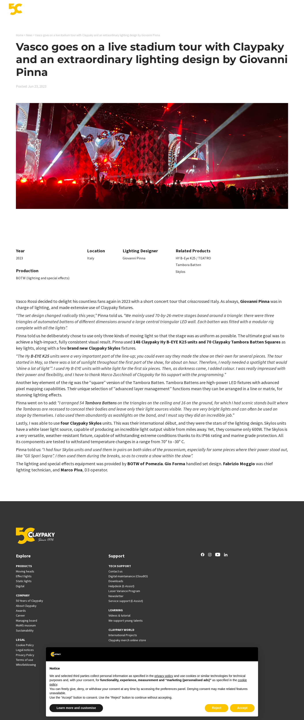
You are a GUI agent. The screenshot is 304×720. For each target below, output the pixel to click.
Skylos (180, 271)
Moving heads (25, 571)
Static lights (24, 581)
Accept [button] (242, 708)
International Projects (214, 10)
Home (19, 35)
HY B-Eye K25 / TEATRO (193, 258)
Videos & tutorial (119, 615)
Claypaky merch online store (127, 640)
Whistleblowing (26, 665)
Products (120, 10)
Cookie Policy (25, 645)
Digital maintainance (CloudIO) (128, 576)
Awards (21, 611)
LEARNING (115, 610)
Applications (142, 10)
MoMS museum (26, 625)
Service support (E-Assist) (125, 601)
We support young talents (125, 620)
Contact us (115, 571)
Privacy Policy (25, 655)
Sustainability (25, 630)
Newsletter (116, 596)
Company (272, 10)
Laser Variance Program (124, 591)
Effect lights (24, 576)
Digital (20, 586)
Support (185, 10)
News (240, 10)
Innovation (165, 10)
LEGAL (20, 640)
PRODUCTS (24, 566)
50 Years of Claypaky (29, 601)
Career (255, 10)
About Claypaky (26, 606)
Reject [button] (216, 708)
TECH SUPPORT (119, 566)
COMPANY (23, 595)
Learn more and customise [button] (76, 708)
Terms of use (24, 660)
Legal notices (25, 650)
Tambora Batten (188, 264)
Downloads (115, 581)
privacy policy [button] (163, 676)
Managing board (26, 620)
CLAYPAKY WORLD (121, 630)
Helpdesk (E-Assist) (121, 586)
